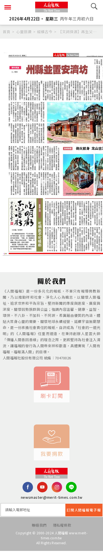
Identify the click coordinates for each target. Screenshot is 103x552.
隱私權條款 (62, 526)
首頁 (6, 31)
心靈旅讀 (24, 31)
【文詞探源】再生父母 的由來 (79, 31)
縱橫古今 (44, 31)
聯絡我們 (39, 526)
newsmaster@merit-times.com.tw (51, 498)
